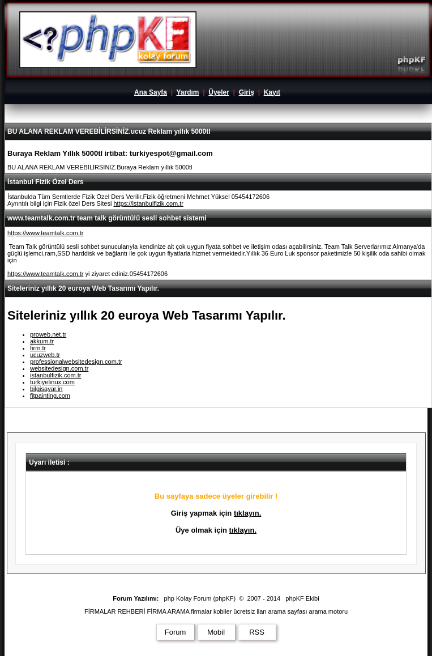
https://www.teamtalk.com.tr (45, 233)
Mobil (216, 632)
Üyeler (218, 92)
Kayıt (272, 92)
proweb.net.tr (48, 334)
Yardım (187, 92)
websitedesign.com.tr (59, 368)
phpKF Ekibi (302, 598)
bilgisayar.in (46, 388)
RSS (256, 632)
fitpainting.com (50, 395)
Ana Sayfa (150, 92)
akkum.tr (42, 341)
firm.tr (38, 348)
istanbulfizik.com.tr (55, 375)
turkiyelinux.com (52, 382)
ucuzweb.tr (45, 354)
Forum (175, 632)
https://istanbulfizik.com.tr (148, 203)
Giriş (246, 92)
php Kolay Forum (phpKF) (200, 598)
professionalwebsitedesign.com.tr (76, 361)
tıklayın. (247, 513)
